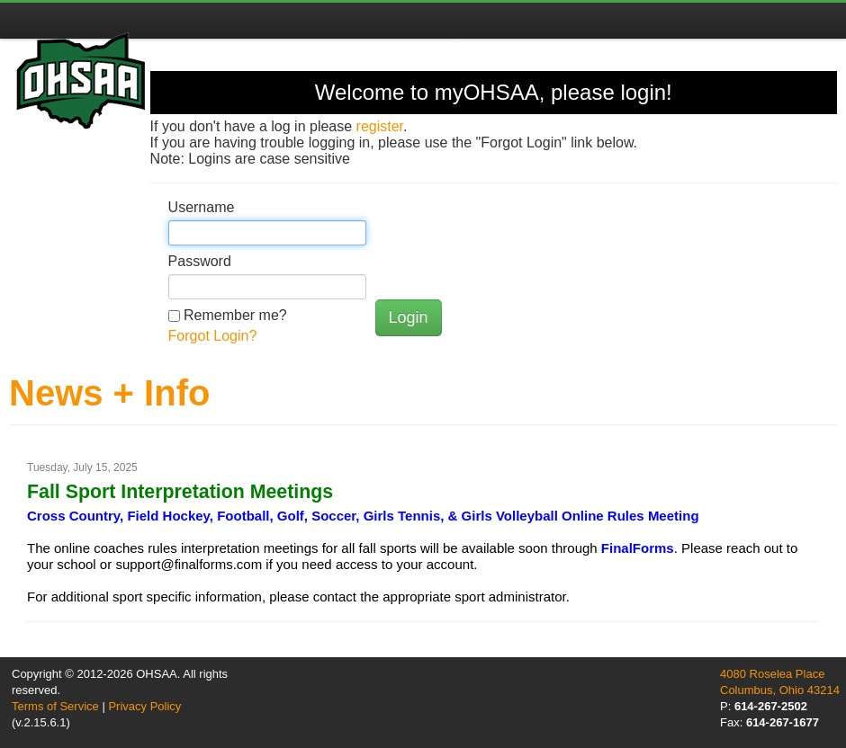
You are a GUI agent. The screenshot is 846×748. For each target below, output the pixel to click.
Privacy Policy (144, 706)
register (379, 126)
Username (201, 207)
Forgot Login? (212, 335)
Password (199, 261)
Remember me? (235, 315)
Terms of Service (55, 706)
